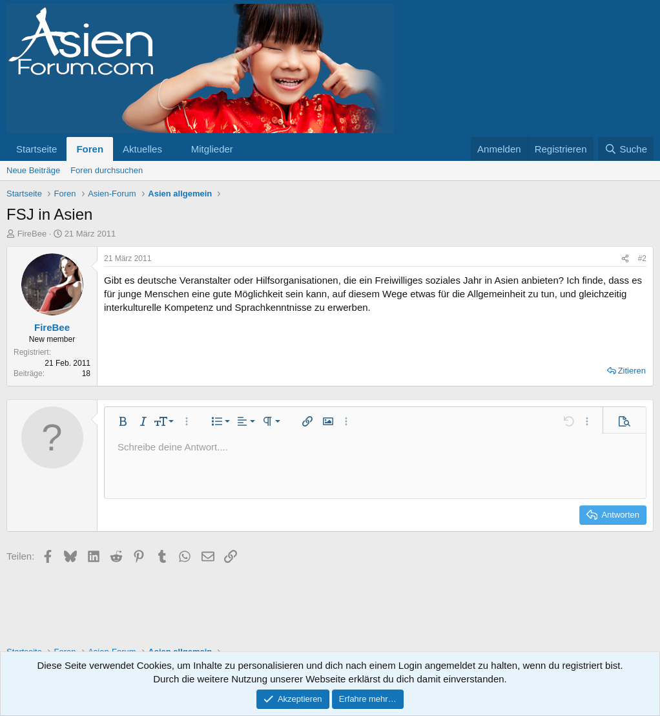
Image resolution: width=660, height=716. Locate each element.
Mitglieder (212, 148)
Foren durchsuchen (106, 170)
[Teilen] (625, 258)
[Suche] (626, 149)
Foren (89, 148)
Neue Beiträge (33, 170)
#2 (642, 258)
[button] (172, 149)
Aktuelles (142, 148)
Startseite (36, 148)
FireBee (32, 233)
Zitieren (632, 370)
